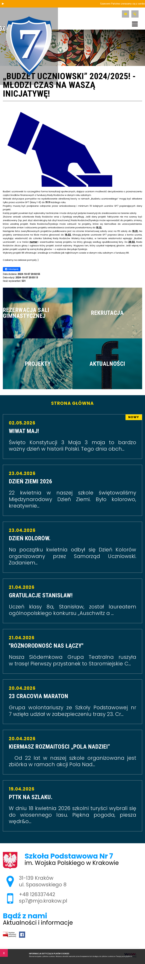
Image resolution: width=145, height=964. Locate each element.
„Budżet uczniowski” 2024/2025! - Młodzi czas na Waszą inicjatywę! (69, 85)
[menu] (135, 24)
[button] (3, 4)
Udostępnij (11, 269)
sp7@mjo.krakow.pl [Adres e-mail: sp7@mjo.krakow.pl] (43, 900)
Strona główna (72, 403)
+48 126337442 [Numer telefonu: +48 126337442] (37, 894)
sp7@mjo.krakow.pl (125, 14)
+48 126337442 (135, 14)
